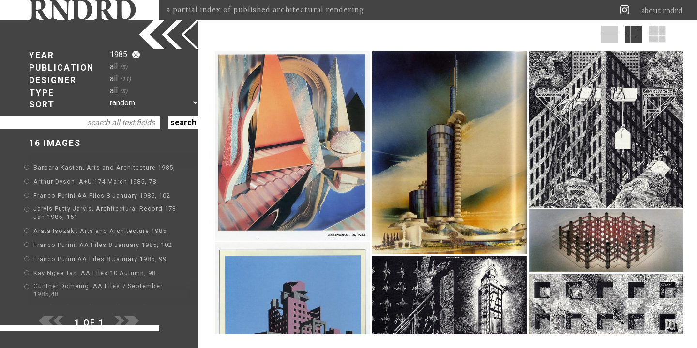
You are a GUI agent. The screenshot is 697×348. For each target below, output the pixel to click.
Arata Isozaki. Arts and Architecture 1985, (100, 230)
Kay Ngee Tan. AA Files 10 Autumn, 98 (94, 272)
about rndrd (661, 10)
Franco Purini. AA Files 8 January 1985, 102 (102, 244)
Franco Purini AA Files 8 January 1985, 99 (100, 258)
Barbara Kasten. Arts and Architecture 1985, (104, 167)
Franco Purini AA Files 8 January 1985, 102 (101, 195)
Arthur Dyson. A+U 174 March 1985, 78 (94, 181)
